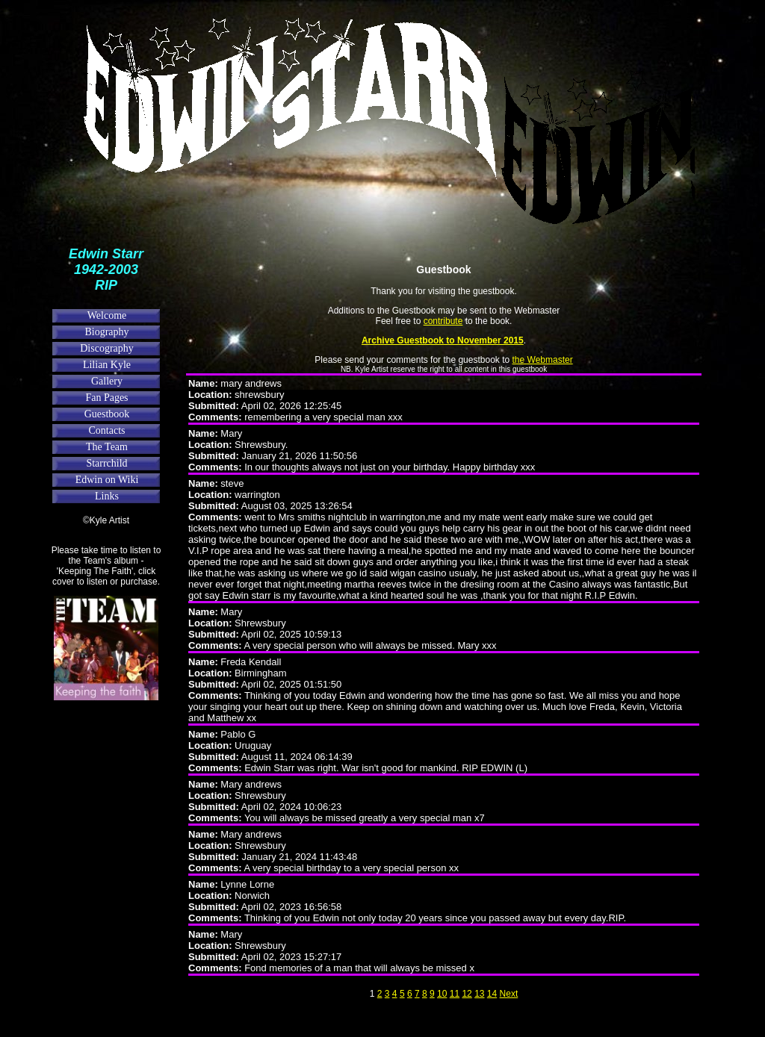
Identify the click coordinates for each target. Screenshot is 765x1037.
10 (442, 993)
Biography (106, 331)
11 (454, 993)
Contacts (107, 430)
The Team (107, 446)
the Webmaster (542, 360)
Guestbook (107, 414)
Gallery (107, 381)
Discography (107, 348)
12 (466, 993)
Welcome (107, 315)
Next (509, 993)
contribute (443, 321)
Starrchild (106, 463)
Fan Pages (106, 397)
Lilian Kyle (107, 364)
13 (479, 993)
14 (492, 993)
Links (107, 496)
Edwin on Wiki (107, 479)
